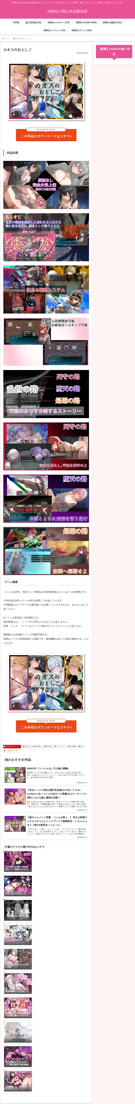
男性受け (48, 746)
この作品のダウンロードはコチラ (46, 133)
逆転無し (38, 746)
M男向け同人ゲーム (12, 746)
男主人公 (27, 746)
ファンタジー (60, 746)
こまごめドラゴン (11, 751)
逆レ (81, 746)
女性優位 (72, 746)
